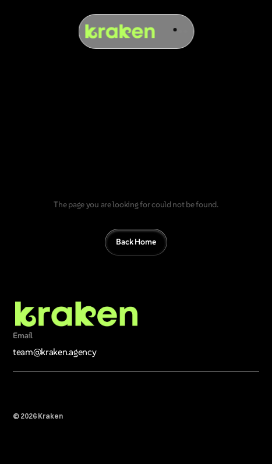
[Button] (136, 242)
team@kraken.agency (54, 351)
